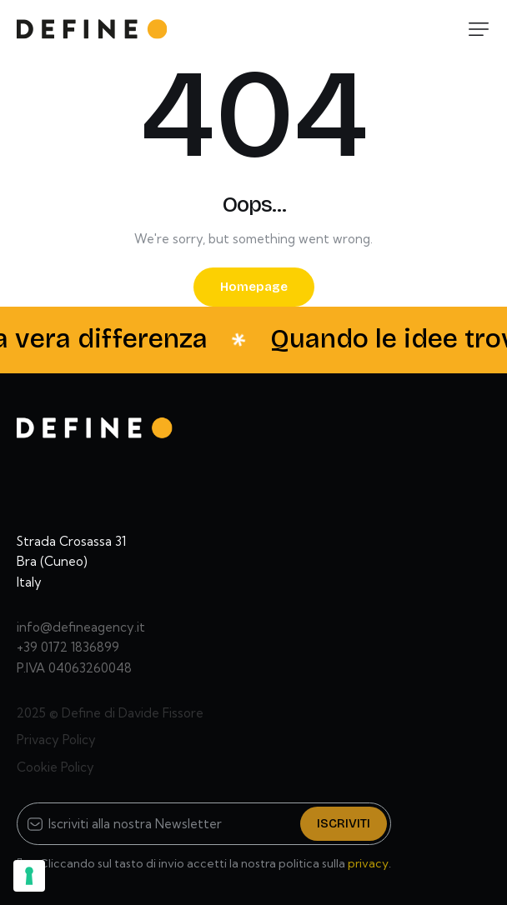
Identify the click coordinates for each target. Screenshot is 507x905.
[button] (478, 29)
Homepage (254, 286)
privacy (368, 863)
